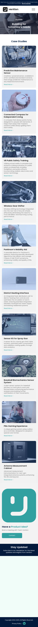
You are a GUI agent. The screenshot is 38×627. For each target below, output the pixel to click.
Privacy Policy (16, 623)
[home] (10, 9)
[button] (33, 9)
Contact (12, 535)
